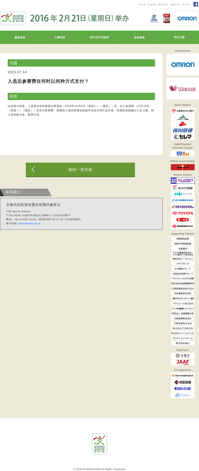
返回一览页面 (80, 169)
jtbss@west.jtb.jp (30, 223)
